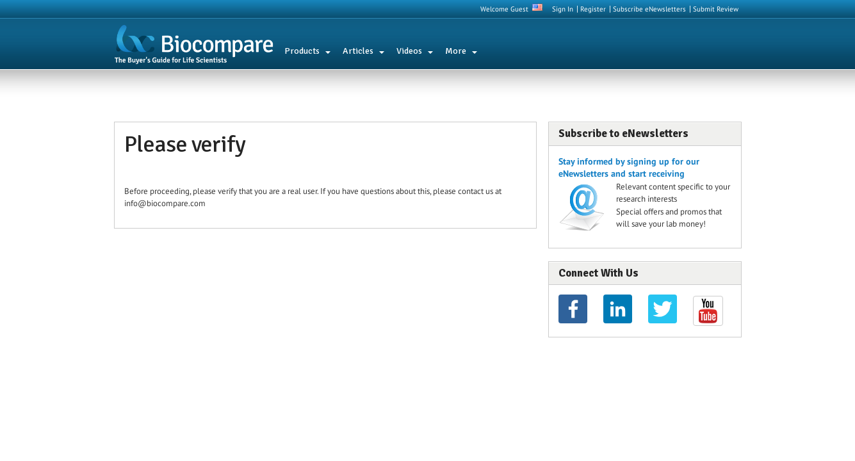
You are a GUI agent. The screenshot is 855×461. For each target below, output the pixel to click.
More (455, 50)
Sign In (562, 8)
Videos (409, 50)
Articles (358, 50)
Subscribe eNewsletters (649, 8)
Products (302, 50)
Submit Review (715, 8)
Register (593, 8)
